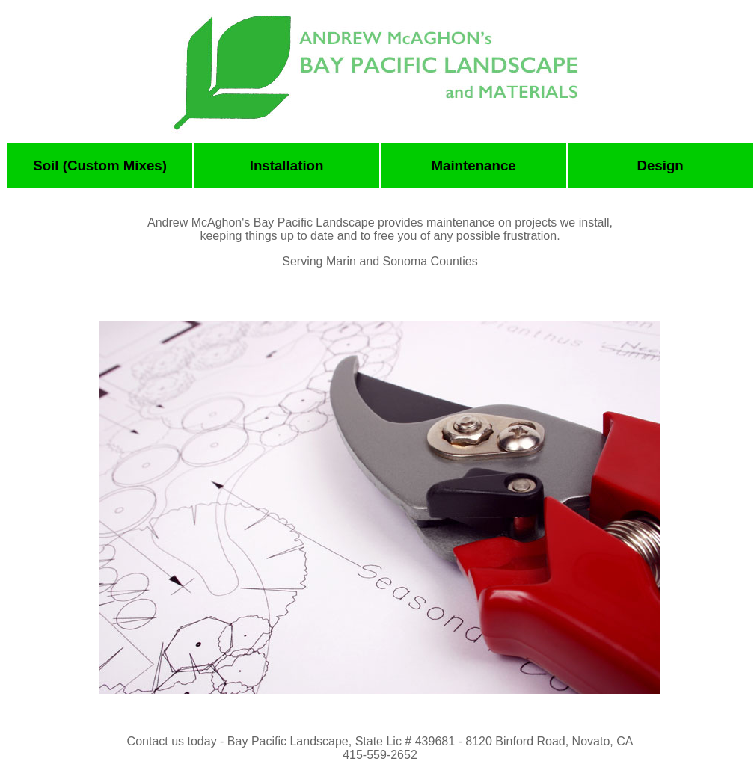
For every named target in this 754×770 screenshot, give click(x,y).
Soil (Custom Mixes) (100, 165)
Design (660, 165)
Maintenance (473, 165)
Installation (287, 165)
